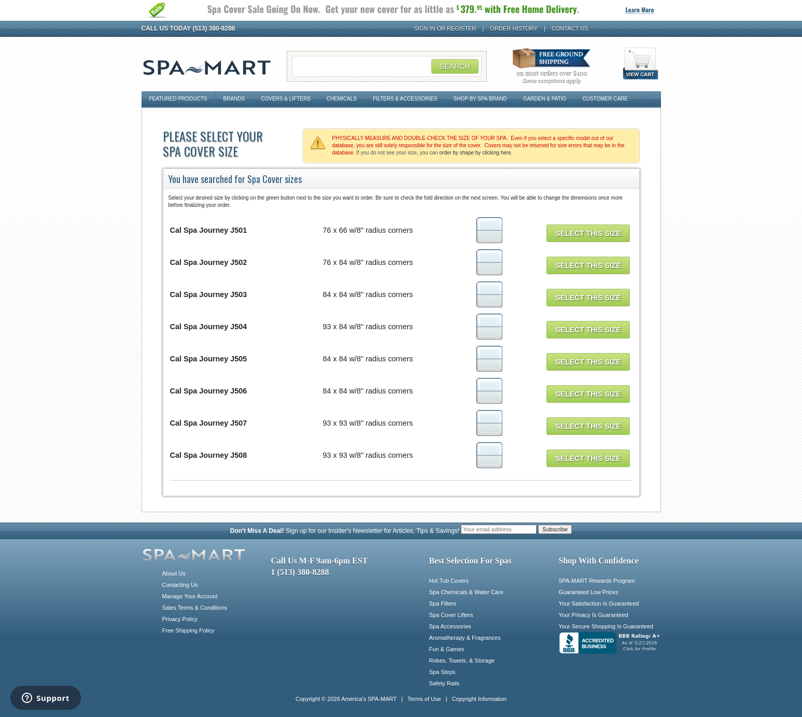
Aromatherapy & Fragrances (465, 638)
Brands (234, 99)
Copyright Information (479, 699)
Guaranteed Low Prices (588, 592)
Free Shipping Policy (188, 630)
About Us (174, 573)
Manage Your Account (190, 596)
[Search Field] (387, 66)
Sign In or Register (445, 28)
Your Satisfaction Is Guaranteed (599, 603)
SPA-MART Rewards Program (597, 581)
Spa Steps (442, 672)
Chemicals (342, 99)
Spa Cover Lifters (451, 615)
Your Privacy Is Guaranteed (593, 615)
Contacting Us (180, 585)
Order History (514, 28)
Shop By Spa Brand (479, 99)
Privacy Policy (180, 619)
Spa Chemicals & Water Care (466, 592)
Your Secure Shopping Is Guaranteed (606, 626)
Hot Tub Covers (449, 581)
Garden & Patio (545, 99)
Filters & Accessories (405, 99)
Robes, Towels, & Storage (462, 660)
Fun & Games (447, 649)
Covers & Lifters (286, 99)
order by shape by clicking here (475, 153)
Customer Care (605, 99)
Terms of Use (424, 699)
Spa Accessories (450, 626)
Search (455, 66)
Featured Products (178, 99)
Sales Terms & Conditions (195, 607)
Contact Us (570, 28)
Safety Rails (444, 683)
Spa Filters (443, 603)
